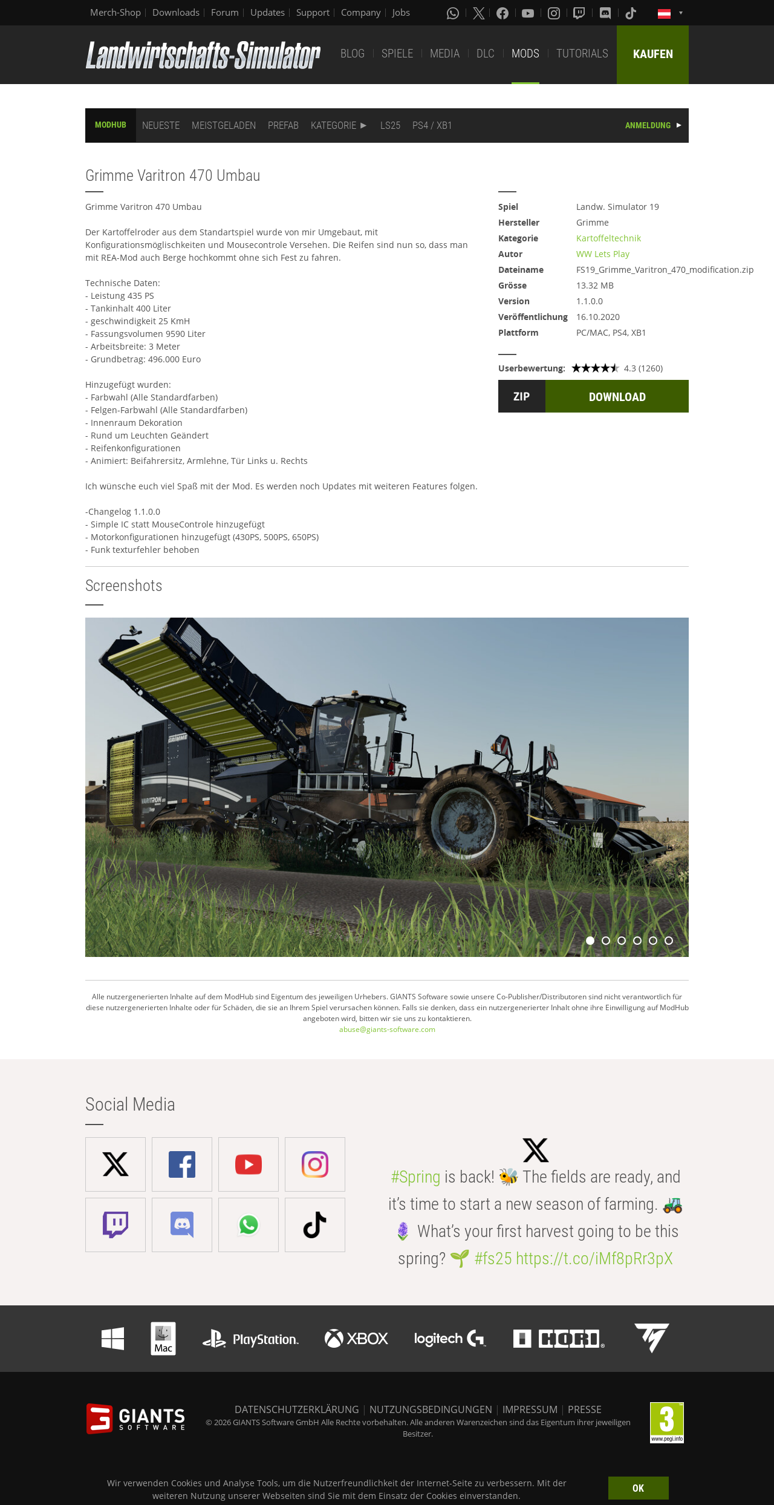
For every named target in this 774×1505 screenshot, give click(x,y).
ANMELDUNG (648, 125)
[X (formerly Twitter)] (479, 12)
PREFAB (283, 125)
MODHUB (110, 124)
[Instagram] (555, 12)
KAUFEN (653, 54)
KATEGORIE (333, 125)
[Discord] (606, 12)
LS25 (390, 125)
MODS (525, 53)
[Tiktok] (632, 12)
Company (361, 12)
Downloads (176, 12)
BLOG (352, 53)
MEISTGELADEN (224, 125)
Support (313, 12)
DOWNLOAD (617, 397)
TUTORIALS (582, 53)
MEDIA (445, 53)
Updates (267, 12)
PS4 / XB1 (432, 125)
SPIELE (397, 53)
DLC (485, 53)
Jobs (401, 12)
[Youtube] (529, 12)
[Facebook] (503, 12)
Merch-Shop (115, 12)
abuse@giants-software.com (387, 1029)
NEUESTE (161, 125)
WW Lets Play (602, 254)
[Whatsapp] (454, 12)
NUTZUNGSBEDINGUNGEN (430, 1409)
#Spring (416, 1177)
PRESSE (585, 1409)
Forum (225, 12)
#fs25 (493, 1258)
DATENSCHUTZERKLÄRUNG (297, 1409)
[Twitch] (580, 12)
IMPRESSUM (530, 1409)
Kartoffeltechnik (608, 238)
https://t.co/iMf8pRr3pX (594, 1258)
